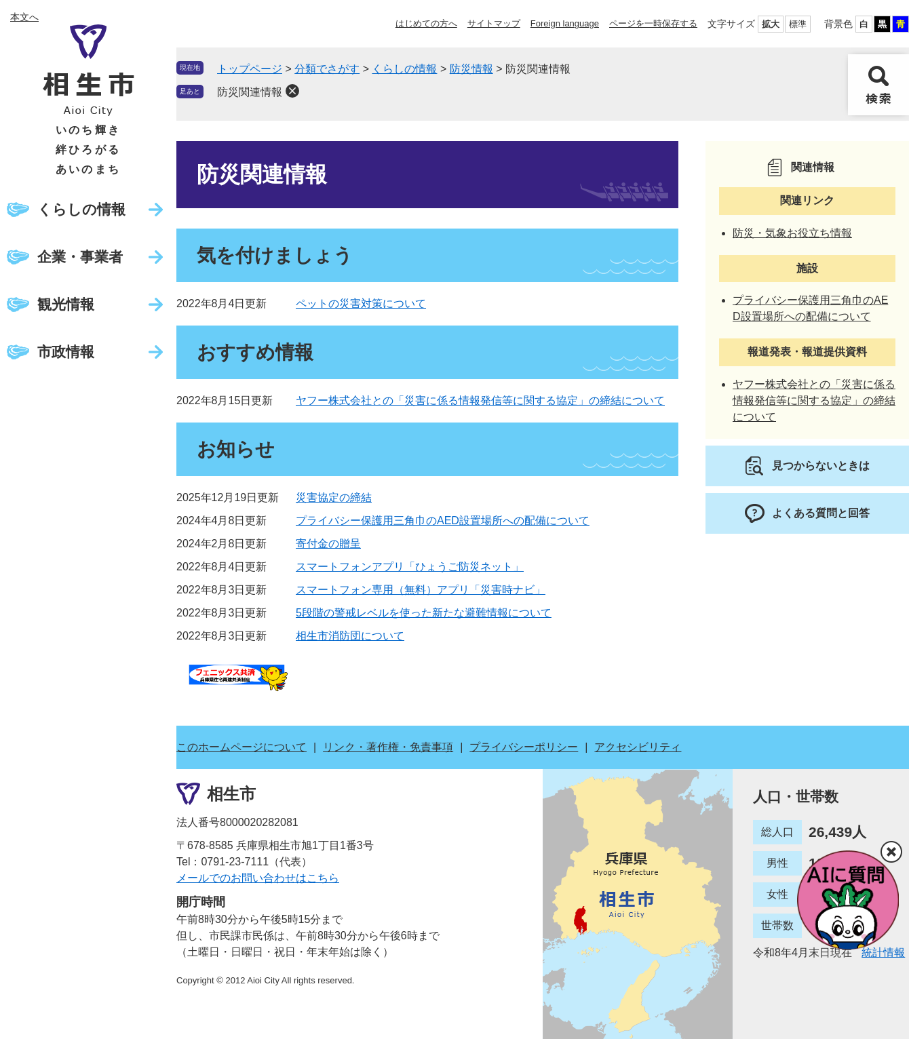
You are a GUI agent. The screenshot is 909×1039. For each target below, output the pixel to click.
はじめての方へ (426, 23)
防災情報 (471, 69)
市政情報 (65, 351)
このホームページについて (241, 747)
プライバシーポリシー (523, 747)
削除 (292, 91)
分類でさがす (327, 69)
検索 (878, 84)
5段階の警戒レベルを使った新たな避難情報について (424, 613)
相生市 (231, 794)
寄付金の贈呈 (328, 543)
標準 (798, 24)
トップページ (249, 69)
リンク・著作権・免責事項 (388, 747)
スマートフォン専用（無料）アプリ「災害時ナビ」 (420, 589)
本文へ (24, 17)
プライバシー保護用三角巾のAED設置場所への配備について (442, 520)
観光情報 (65, 304)
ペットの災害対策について (361, 303)
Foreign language (564, 23)
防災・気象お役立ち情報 (792, 233)
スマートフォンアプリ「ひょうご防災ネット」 (410, 566)
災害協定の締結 (334, 497)
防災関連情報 (249, 92)
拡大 (770, 24)
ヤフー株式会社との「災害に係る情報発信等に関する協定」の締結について (480, 400)
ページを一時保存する (653, 23)
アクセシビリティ (637, 747)
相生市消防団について (350, 636)
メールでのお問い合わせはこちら (257, 878)
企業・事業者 (80, 256)
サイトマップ (493, 23)
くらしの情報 (81, 209)
